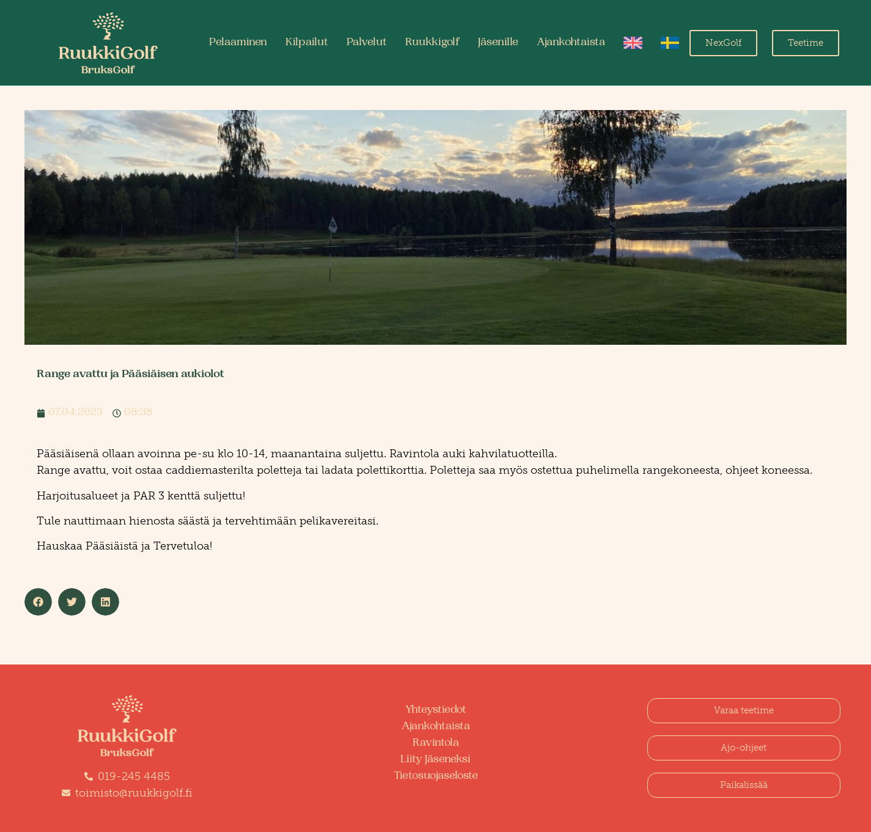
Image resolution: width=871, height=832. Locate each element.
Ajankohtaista (571, 42)
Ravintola (436, 743)
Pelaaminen (238, 42)
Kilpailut (306, 42)
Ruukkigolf (432, 42)
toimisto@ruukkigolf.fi (134, 793)
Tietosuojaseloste (436, 776)
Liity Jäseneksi (435, 759)
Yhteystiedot (435, 710)
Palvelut (367, 42)
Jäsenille (498, 42)
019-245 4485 (134, 776)
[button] (38, 602)
